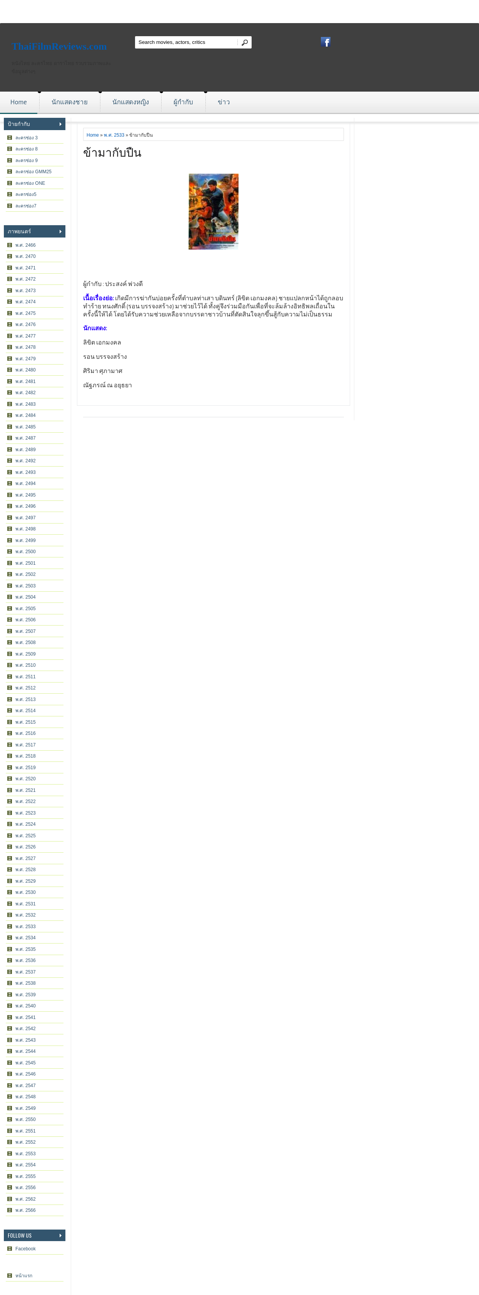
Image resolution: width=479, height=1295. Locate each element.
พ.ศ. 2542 (25, 1028)
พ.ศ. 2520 (25, 778)
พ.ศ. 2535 (25, 949)
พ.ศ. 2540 (25, 1006)
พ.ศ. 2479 (25, 358)
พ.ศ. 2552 (25, 1142)
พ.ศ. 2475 (25, 313)
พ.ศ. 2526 (25, 847)
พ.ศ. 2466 (25, 245)
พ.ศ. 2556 (25, 1187)
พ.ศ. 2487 (25, 438)
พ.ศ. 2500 (25, 551)
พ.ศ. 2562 (25, 1199)
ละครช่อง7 (26, 206)
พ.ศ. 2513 (25, 699)
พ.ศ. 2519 (25, 767)
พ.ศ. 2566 (25, 1210)
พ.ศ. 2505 (25, 608)
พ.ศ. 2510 (25, 665)
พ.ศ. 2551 (25, 1131)
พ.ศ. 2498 (25, 529)
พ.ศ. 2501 (25, 563)
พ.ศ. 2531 (25, 904)
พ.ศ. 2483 (25, 404)
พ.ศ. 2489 (25, 449)
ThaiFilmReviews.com (59, 46)
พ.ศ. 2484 (25, 415)
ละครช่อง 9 (26, 160)
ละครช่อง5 (26, 194)
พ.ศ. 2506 (25, 619)
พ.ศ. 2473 (25, 290)
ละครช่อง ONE (30, 183)
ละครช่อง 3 (26, 138)
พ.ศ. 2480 (25, 370)
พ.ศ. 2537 (25, 972)
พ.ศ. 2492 (25, 460)
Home (18, 102)
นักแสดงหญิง (130, 102)
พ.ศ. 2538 (25, 983)
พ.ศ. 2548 (25, 1096)
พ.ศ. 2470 (25, 256)
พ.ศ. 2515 (25, 722)
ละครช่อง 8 (26, 149)
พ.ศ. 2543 (25, 1040)
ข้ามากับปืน (112, 151)
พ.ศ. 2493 (25, 472)
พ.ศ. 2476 (25, 324)
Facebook (25, 1248)
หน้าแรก (23, 1275)
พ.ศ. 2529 (25, 881)
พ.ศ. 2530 (25, 892)
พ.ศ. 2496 (25, 506)
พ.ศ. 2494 (25, 483)
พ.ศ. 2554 (25, 1165)
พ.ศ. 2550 (25, 1119)
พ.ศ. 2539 (25, 994)
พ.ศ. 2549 (25, 1108)
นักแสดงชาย (70, 102)
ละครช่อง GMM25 (33, 171)
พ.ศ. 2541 (25, 1017)
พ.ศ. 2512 (25, 688)
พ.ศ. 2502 (25, 574)
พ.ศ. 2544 (25, 1051)
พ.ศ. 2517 (25, 745)
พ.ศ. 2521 (25, 790)
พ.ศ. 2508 (25, 642)
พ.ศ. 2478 (25, 347)
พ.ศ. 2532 (25, 915)
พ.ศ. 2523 (25, 813)
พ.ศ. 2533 (25, 926)
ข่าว (224, 102)
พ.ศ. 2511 (25, 676)
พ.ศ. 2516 (25, 733)
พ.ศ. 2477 (25, 336)
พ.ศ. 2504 (25, 597)
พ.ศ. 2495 (25, 495)
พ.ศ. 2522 (25, 801)
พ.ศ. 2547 (25, 1085)
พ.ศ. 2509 (25, 654)
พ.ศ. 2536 (25, 960)
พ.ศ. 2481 (25, 381)
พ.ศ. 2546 (25, 1074)
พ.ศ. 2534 (25, 937)
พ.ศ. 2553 (25, 1153)
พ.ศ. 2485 (25, 427)
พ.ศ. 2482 (25, 392)
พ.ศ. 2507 (25, 631)
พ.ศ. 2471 (25, 268)
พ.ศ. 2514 (25, 710)
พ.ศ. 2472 (25, 279)
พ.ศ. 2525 (25, 835)
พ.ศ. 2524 (25, 824)
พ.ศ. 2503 (25, 586)
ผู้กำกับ (183, 102)
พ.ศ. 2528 (25, 869)
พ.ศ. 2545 (25, 1063)
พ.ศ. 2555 (25, 1176)
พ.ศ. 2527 (25, 858)
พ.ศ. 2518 (25, 756)
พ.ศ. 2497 (25, 517)
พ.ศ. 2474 (25, 302)
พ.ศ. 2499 (25, 540)
